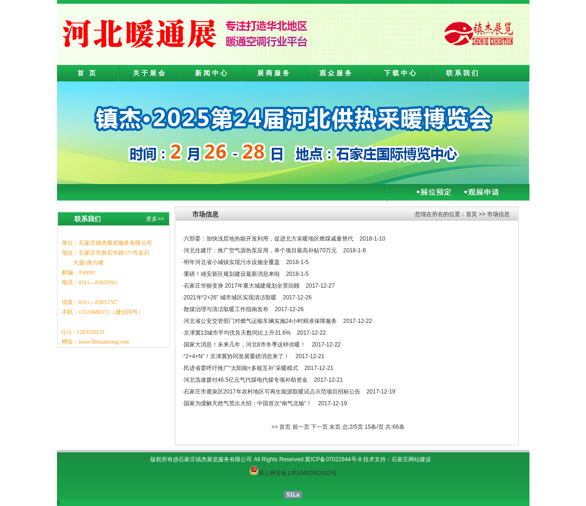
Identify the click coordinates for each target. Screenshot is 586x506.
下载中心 (401, 73)
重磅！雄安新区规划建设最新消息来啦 (232, 274)
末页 (335, 427)
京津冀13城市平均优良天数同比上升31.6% (237, 332)
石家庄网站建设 (411, 459)
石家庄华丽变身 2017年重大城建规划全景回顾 (242, 285)
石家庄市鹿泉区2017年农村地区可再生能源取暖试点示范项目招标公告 (272, 391)
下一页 (319, 427)
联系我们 (463, 73)
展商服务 (274, 73)
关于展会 (150, 73)
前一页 (301, 427)
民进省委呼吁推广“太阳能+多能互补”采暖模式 (241, 368)
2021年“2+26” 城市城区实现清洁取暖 (230, 297)
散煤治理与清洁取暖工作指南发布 (226, 309)
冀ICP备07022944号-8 (333, 459)
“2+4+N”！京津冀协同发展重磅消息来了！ (236, 356)
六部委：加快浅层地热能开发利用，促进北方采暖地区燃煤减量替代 (268, 238)
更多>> (155, 219)
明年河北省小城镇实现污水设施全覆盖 (232, 262)
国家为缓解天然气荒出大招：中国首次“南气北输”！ (248, 403)
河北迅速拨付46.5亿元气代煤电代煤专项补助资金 (246, 380)
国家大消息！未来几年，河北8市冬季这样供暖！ (245, 344)
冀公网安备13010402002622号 (297, 473)
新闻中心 (212, 73)
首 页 (87, 73)
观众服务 (336, 73)
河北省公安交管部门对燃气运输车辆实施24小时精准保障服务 (260, 321)
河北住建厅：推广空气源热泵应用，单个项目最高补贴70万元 (260, 250)
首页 (471, 214)
